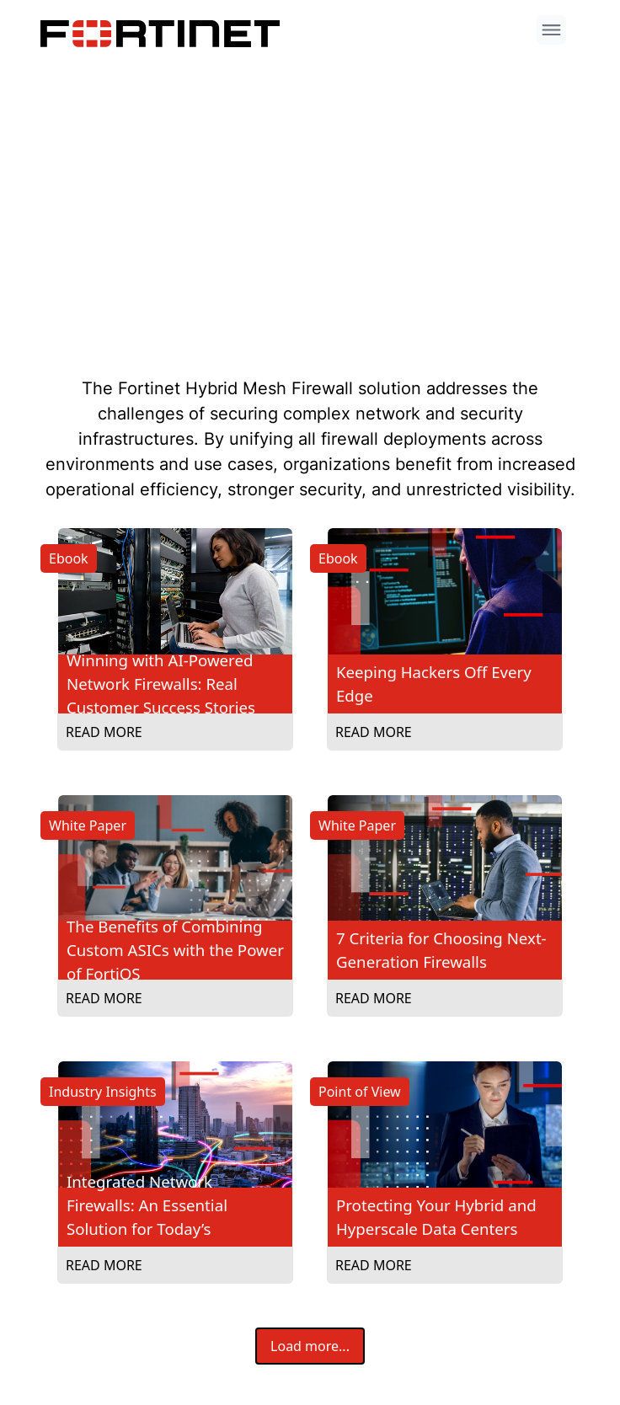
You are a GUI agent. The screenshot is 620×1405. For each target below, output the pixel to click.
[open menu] (551, 30)
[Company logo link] (165, 33)
